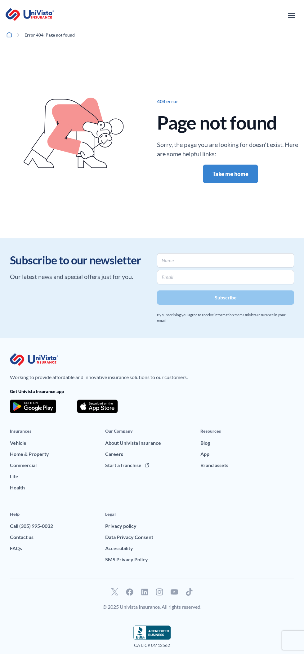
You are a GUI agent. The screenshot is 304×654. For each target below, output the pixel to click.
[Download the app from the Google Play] (33, 406)
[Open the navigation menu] (291, 15)
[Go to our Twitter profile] (114, 592)
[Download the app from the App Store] (97, 406)
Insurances (20, 431)
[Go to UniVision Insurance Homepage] (30, 14)
